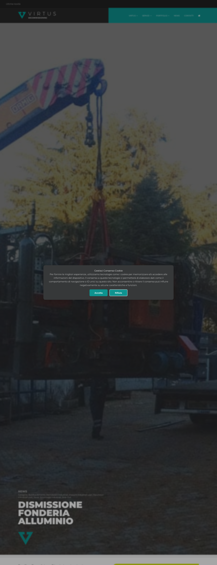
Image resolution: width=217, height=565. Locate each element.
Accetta (98, 293)
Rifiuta (118, 293)
